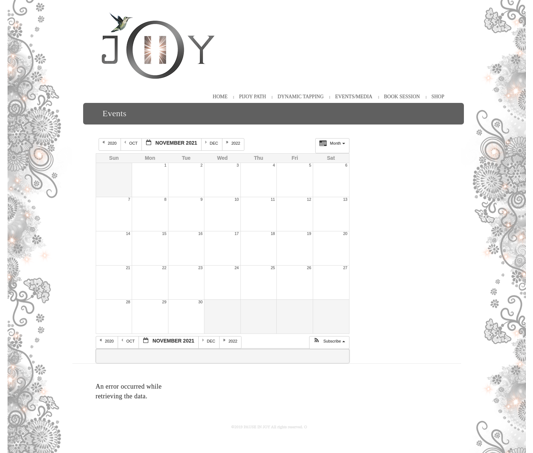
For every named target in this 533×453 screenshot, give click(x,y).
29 (164, 302)
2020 (110, 142)
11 (273, 199)
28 (128, 302)
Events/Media (353, 96)
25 (273, 268)
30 (200, 302)
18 (273, 233)
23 (200, 268)
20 (345, 233)
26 (309, 268)
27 (345, 268)
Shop (438, 96)
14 (128, 233)
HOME (220, 96)
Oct (132, 142)
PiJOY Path (252, 96)
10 (237, 199)
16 (200, 233)
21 (128, 268)
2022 (233, 142)
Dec (212, 142)
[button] (329, 342)
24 (237, 268)
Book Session (402, 96)
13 (345, 199)
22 (164, 268)
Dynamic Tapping (300, 96)
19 (309, 233)
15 (164, 233)
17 (237, 233)
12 (309, 199)
